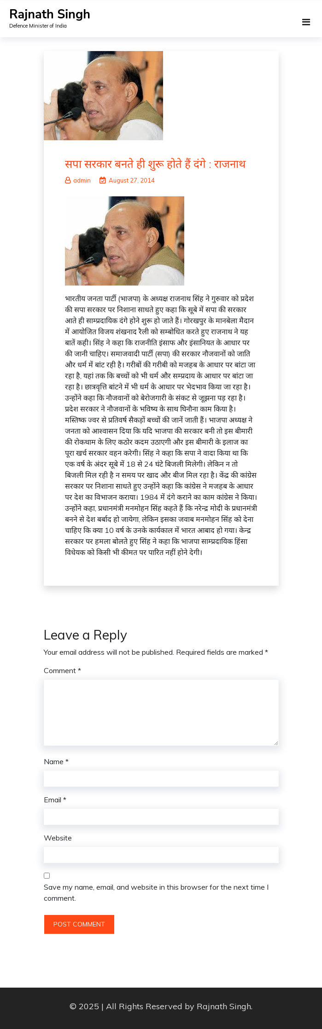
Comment (62, 670)
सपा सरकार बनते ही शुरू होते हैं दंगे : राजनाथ (155, 164)
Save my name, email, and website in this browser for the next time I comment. (156, 892)
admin (78, 180)
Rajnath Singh (49, 14)
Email (55, 799)
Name (56, 761)
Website (58, 837)
